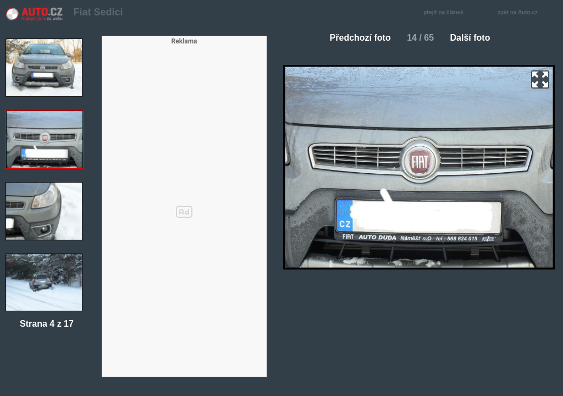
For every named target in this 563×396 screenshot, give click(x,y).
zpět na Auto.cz (523, 13)
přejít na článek (446, 13)
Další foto (474, 38)
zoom (540, 79)
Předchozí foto (356, 38)
